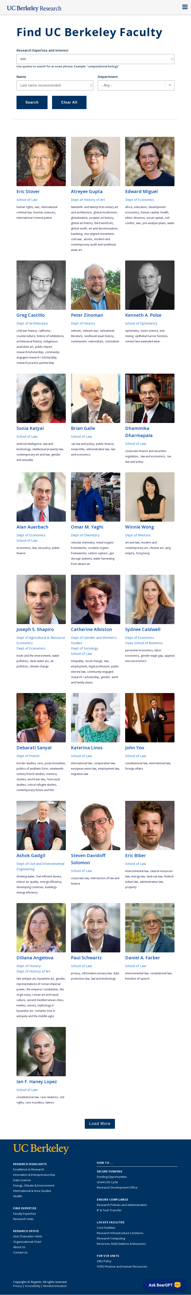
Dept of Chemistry (85, 535)
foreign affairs (134, 768)
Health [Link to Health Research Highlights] (17, 1196)
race (40, 763)
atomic (88, 239)
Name (21, 76)
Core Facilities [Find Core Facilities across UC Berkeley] (106, 1228)
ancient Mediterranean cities (45, 1000)
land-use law (154, 876)
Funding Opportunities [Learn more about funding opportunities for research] (112, 1177)
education (140, 207)
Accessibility (32, 1286)
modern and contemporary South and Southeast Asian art (93, 244)
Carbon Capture (98, 553)
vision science (149, 331)
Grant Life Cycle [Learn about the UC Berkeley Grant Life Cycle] (107, 1182)
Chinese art (156, 548)
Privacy (17, 1286)
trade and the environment (33, 656)
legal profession (99, 666)
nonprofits (77, 449)
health (164, 212)
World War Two (36, 779)
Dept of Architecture (32, 323)
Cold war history (27, 331)
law (34, 548)
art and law (132, 542)
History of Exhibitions (50, 336)
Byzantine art (45, 979)
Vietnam (76, 331)
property (131, 887)
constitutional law (136, 763)
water (170, 223)
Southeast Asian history (99, 336)
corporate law (80, 878)
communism (79, 341)
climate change (39, 666)
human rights (25, 207)
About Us (19, 1247)
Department (108, 76)
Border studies (26, 763)
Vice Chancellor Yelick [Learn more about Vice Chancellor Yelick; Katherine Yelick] (27, 1236)
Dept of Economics (139, 199)
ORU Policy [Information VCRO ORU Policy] (104, 1261)
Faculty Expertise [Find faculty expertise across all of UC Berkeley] (24, 1214)
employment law (108, 768)
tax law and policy (82, 444)
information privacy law (97, 973)
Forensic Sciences (44, 212)
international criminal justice (34, 218)
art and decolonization (103, 228)
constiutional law (160, 973)
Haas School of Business (144, 643)
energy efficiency (50, 882)
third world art (103, 223)
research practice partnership (35, 363)
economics (23, 548)
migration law (79, 774)
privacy (75, 973)
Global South (79, 228)
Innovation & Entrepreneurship (34, 1175)
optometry (132, 331)
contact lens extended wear (142, 341)
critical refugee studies (41, 785)
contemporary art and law (33, 454)
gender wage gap (152, 656)
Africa (128, 207)
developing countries (30, 887)
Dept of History (83, 323)
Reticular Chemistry (82, 542)
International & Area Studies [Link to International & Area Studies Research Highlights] (32, 1191)
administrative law (97, 449)
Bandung (76, 234)
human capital (150, 212)
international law (81, 763)
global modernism (105, 212)
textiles (21, 1005)
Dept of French (28, 756)
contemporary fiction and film (35, 790)
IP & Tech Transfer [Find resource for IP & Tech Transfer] (109, 1210)
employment (79, 666)
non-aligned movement (99, 234)
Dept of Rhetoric (138, 535)
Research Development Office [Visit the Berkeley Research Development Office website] (117, 1187)
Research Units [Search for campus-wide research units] (23, 1219)
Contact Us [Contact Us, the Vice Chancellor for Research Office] (20, 1252)
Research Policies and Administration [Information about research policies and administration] (122, 1205)
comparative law (104, 763)
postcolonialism (55, 763)
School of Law (27, 199)
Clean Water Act (39, 661)
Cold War (76, 239)
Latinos (50, 1102)
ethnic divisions (135, 218)
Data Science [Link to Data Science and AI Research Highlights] (22, 1180)
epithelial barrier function (151, 336)
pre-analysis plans (154, 223)
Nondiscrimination (55, 1286)
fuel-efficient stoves (48, 876)
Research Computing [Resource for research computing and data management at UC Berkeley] (111, 1238)
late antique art (26, 979)
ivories (31, 1005)
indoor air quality (27, 882)
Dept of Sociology (84, 648)
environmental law (136, 871)
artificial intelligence (29, 444)
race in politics (34, 1102)
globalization (79, 218)
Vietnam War (90, 331)
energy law (138, 876)
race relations (49, 1097)
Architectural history (29, 341)
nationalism (95, 341)
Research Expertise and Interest (43, 50)
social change (93, 661)
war (37, 207)
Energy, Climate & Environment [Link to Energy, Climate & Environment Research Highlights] (33, 1185)
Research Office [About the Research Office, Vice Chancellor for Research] (26, 1231)
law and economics (152, 456)
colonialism (112, 341)
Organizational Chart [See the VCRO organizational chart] (27, 1242)
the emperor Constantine (42, 989)
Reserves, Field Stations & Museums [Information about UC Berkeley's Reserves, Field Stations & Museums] (121, 1244)
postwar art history (101, 218)
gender (105, 677)
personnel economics (139, 650)
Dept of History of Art (88, 199)
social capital (154, 218)
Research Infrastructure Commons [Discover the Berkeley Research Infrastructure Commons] (120, 1233)
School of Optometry (141, 323)
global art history (82, 223)
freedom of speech (137, 979)
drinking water (26, 876)
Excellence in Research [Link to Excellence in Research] (28, 1169)
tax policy (44, 548)
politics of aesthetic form (32, 768)
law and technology (103, 979)
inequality (77, 661)
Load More (100, 1123)
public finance (105, 444)
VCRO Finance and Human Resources (122, 1266)
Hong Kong (142, 553)
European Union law (83, 768)
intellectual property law (47, 449)
